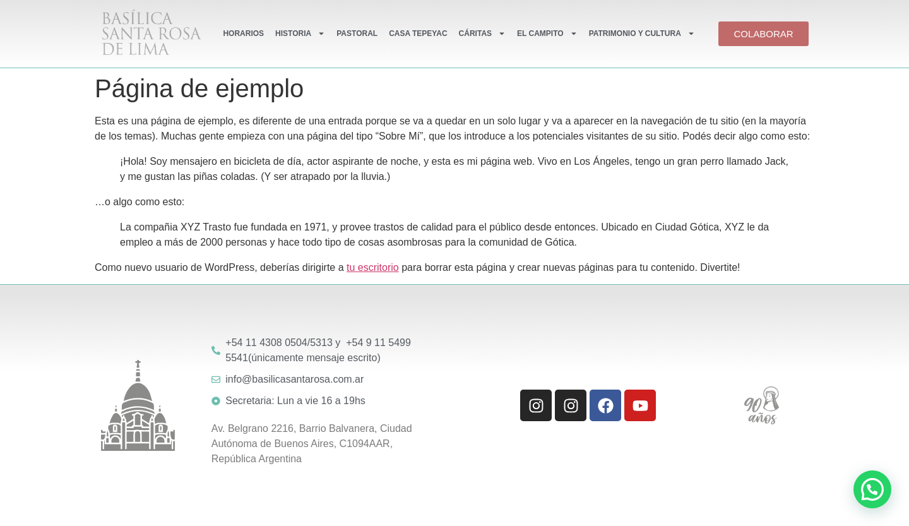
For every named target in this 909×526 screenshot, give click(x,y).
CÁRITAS (482, 33)
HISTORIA (300, 33)
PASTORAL (356, 33)
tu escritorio (373, 267)
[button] (872, 489)
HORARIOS (243, 33)
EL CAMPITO (547, 33)
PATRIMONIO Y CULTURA (642, 33)
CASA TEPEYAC (418, 33)
